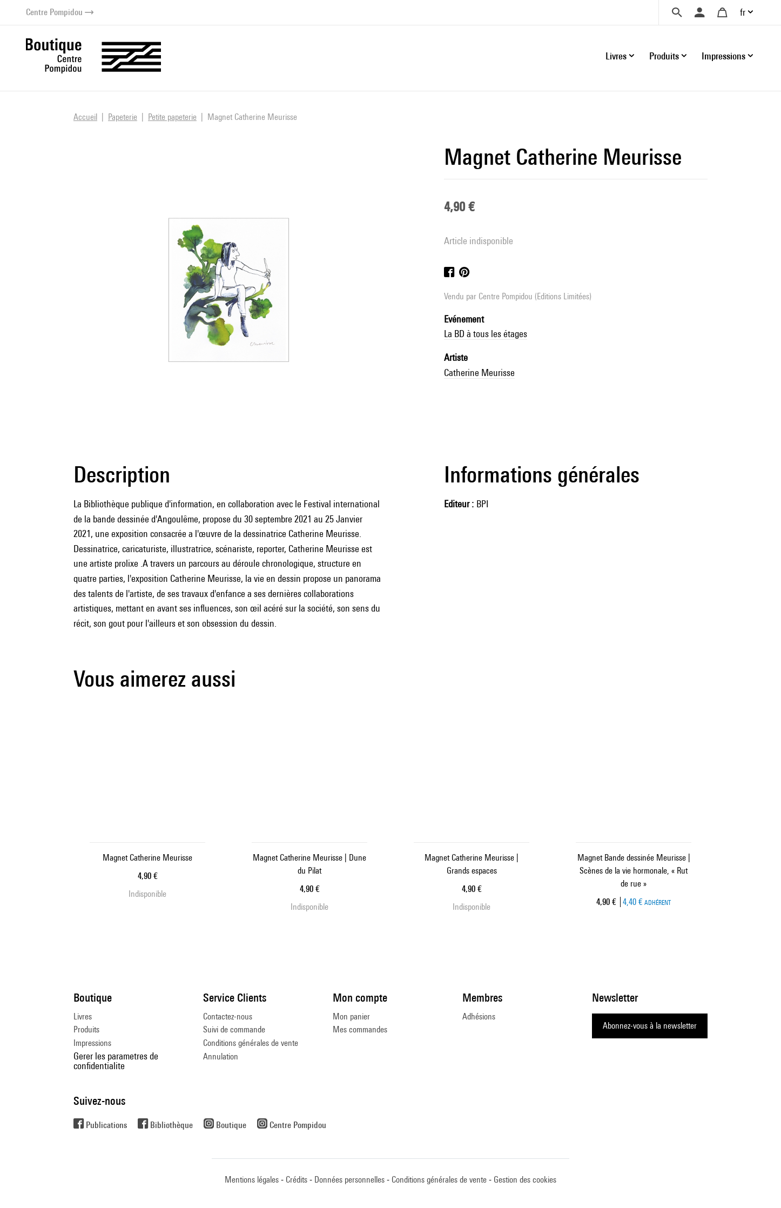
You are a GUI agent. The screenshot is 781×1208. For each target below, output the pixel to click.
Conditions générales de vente (250, 1043)
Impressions (92, 1043)
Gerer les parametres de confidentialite (115, 1060)
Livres (82, 1016)
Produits (86, 1029)
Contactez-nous (227, 1016)
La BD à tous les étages (485, 333)
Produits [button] (664, 56)
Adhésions (478, 1016)
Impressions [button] (723, 56)
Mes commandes (360, 1029)
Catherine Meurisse (479, 372)
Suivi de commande (234, 1029)
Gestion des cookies (525, 1180)
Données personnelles (349, 1180)
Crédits (296, 1180)
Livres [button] (616, 56)
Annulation (220, 1056)
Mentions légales (252, 1180)
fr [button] (742, 12)
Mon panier (351, 1016)
